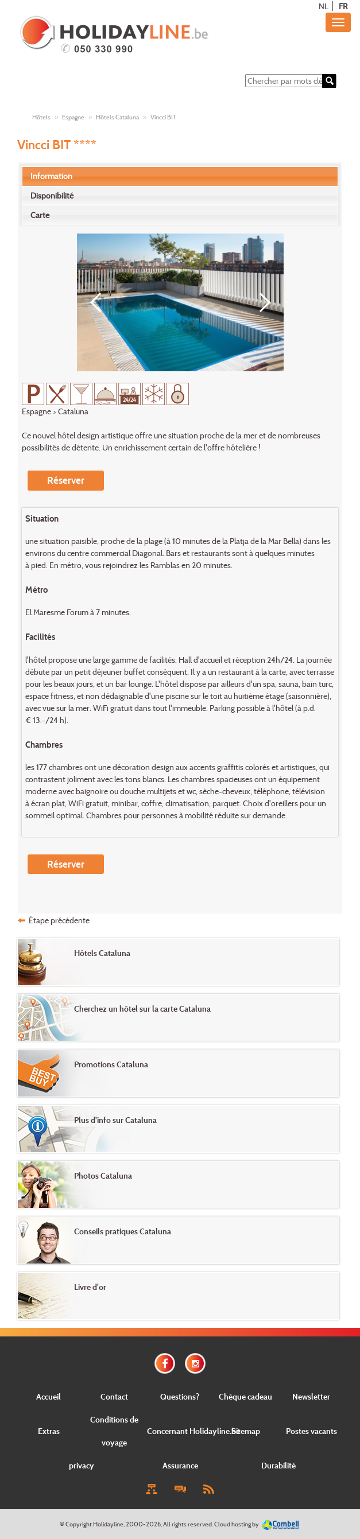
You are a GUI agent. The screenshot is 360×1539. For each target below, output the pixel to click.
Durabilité (278, 1465)
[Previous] (100, 302)
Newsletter (311, 1396)
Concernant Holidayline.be (193, 1431)
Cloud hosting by (236, 1524)
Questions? (179, 1396)
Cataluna (73, 411)
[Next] (260, 302)
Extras (49, 1431)
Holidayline (108, 1524)
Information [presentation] (51, 176)
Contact (114, 1396)
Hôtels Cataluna (117, 117)
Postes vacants (311, 1431)
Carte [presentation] (39, 215)
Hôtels (41, 117)
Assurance (180, 1465)
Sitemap (245, 1431)
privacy (81, 1465)
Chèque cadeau (245, 1396)
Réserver (65, 480)
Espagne (73, 117)
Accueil (48, 1396)
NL (323, 6)
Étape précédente (59, 920)
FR (343, 6)
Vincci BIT (163, 117)
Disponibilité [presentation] (51, 195)
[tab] (180, 176)
